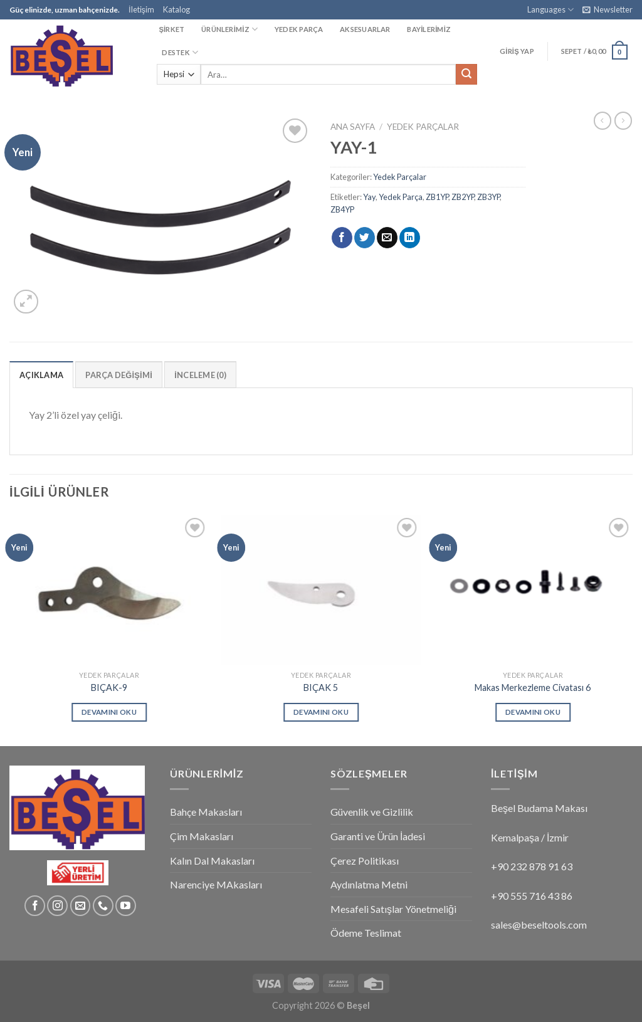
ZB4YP (342, 209)
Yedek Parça (401, 197)
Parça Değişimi (118, 375)
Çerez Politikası (364, 861)
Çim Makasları (201, 836)
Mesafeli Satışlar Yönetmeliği (393, 909)
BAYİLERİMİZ (429, 29)
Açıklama (41, 375)
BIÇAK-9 (109, 687)
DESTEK (180, 52)
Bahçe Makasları (206, 812)
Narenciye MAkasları (216, 884)
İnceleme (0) (200, 375)
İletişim (141, 9)
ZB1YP (437, 197)
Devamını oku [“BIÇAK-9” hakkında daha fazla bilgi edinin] (109, 712)
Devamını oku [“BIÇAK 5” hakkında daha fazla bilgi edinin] (321, 712)
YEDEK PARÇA (299, 29)
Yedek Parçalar (423, 127)
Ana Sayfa (352, 127)
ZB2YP (462, 197)
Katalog (176, 9)
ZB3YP (488, 197)
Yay (369, 197)
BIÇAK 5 (320, 687)
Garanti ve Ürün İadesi (377, 836)
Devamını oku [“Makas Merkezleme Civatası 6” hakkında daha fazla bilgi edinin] (532, 712)
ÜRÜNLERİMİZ (229, 29)
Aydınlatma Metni (369, 884)
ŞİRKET (171, 29)
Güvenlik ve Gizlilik (371, 812)
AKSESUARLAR (365, 29)
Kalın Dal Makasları (212, 861)
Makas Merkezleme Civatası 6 (533, 687)
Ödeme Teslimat (365, 933)
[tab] (41, 374)
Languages (550, 10)
